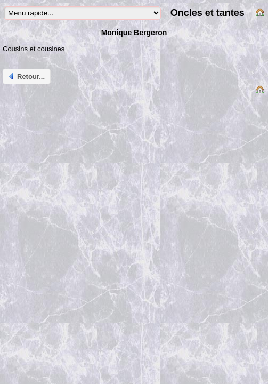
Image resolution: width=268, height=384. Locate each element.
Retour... (26, 76)
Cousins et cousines (33, 49)
